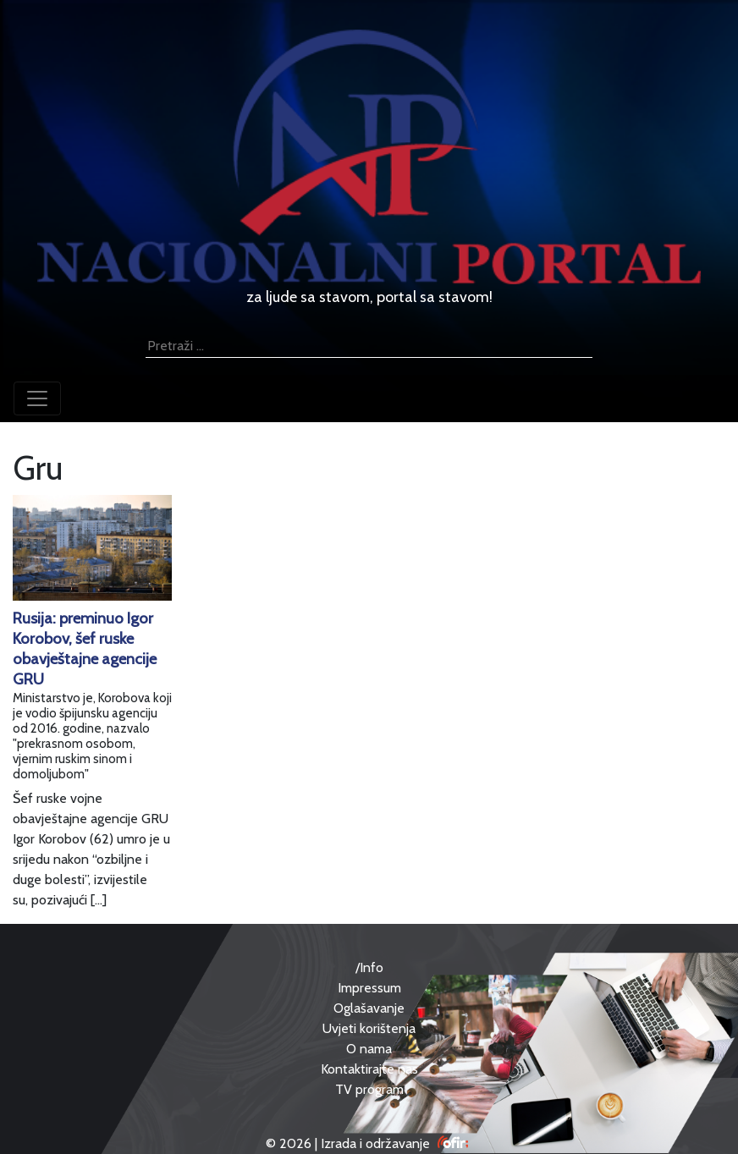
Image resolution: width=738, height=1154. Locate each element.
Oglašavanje (369, 1008)
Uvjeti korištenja (369, 1028)
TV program (369, 1089)
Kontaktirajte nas (369, 1069)
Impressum (369, 988)
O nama (369, 1049)
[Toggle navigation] (37, 398)
